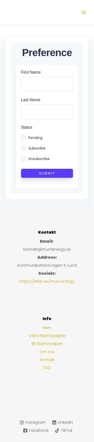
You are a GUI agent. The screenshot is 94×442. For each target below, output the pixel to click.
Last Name (30, 100)
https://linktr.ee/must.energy (47, 281)
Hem (47, 328)
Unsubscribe (39, 159)
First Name (31, 72)
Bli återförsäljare (47, 344)
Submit (47, 173)
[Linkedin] (62, 422)
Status (26, 127)
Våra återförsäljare (47, 336)
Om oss (47, 352)
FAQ (47, 368)
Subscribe (36, 148)
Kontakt (47, 360)
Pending (35, 137)
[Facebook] (36, 430)
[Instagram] (32, 422)
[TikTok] (63, 430)
